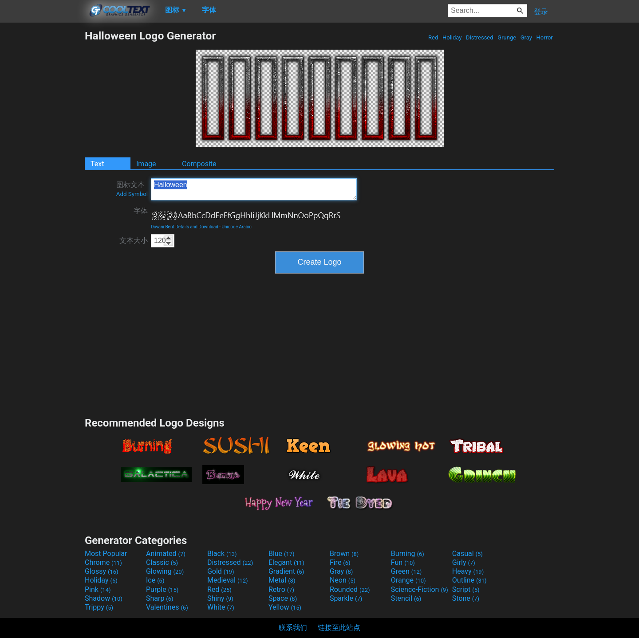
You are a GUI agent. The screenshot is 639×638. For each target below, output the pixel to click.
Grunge (506, 37)
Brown (344, 553)
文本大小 (133, 240)
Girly (463, 562)
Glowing (165, 571)
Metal (282, 580)
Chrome (103, 562)
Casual (467, 553)
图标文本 (132, 188)
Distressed (480, 37)
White (220, 607)
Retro (281, 589)
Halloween (254, 189)
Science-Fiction (419, 589)
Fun (403, 562)
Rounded (350, 589)
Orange (408, 580)
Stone (465, 598)
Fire (340, 562)
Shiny (220, 598)
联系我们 (293, 627)
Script (466, 589)
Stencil (406, 598)
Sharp (160, 598)
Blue (281, 553)
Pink (98, 589)
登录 (541, 12)
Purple (162, 589)
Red (433, 37)
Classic (162, 562)
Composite (199, 164)
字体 (141, 211)
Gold (220, 571)
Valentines (167, 607)
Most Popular (106, 553)
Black (222, 553)
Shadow (103, 598)
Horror (544, 37)
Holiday (452, 37)
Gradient (286, 571)
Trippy (99, 607)
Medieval (227, 580)
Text (97, 164)
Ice (155, 580)
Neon (342, 580)
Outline (469, 580)
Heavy (468, 571)
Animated (165, 553)
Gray (526, 37)
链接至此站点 (339, 627)
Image (146, 164)
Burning (407, 553)
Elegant (286, 562)
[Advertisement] (42, 162)
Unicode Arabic (237, 226)
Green (406, 571)
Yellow (284, 607)
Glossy (101, 571)
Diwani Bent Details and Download (184, 226)
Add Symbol (132, 194)
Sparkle (346, 598)
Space (282, 598)
